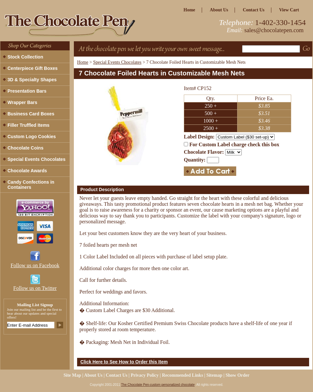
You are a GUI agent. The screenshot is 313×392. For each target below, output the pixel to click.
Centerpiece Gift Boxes (32, 68)
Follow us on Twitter (35, 288)
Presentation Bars (27, 91)
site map (72, 375)
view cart (289, 9)
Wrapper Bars (22, 102)
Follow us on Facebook (35, 265)
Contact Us (254, 9)
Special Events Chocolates (117, 62)
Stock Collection (25, 56)
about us (219, 9)
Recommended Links (182, 375)
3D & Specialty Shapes (32, 79)
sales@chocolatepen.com (274, 30)
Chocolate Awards (27, 170)
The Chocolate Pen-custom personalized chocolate (158, 384)
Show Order (237, 375)
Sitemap (214, 375)
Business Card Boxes (30, 113)
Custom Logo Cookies (31, 136)
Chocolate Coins (25, 147)
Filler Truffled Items (28, 125)
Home (82, 62)
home (189, 9)
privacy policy (145, 375)
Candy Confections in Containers (30, 184)
